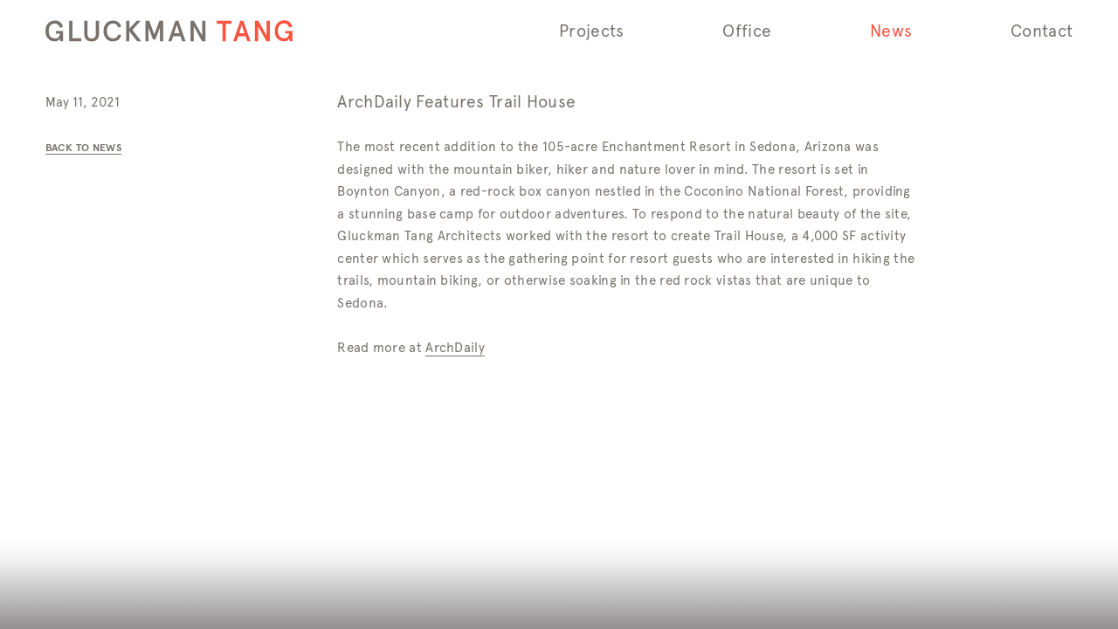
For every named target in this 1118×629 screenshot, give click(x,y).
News (891, 31)
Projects (591, 31)
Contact (1042, 31)
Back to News (83, 147)
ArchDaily (455, 348)
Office (746, 31)
